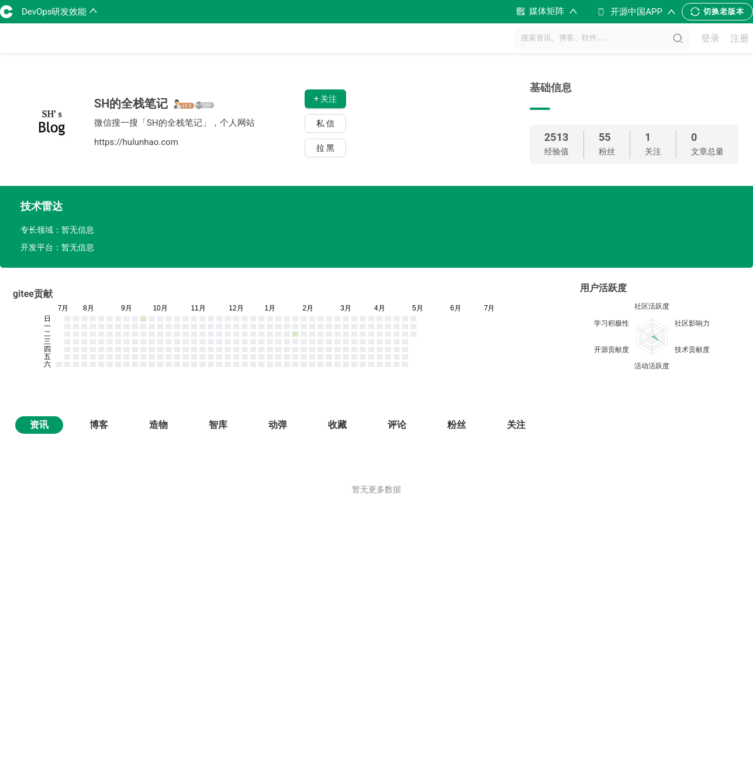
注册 (739, 38)
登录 (710, 38)
